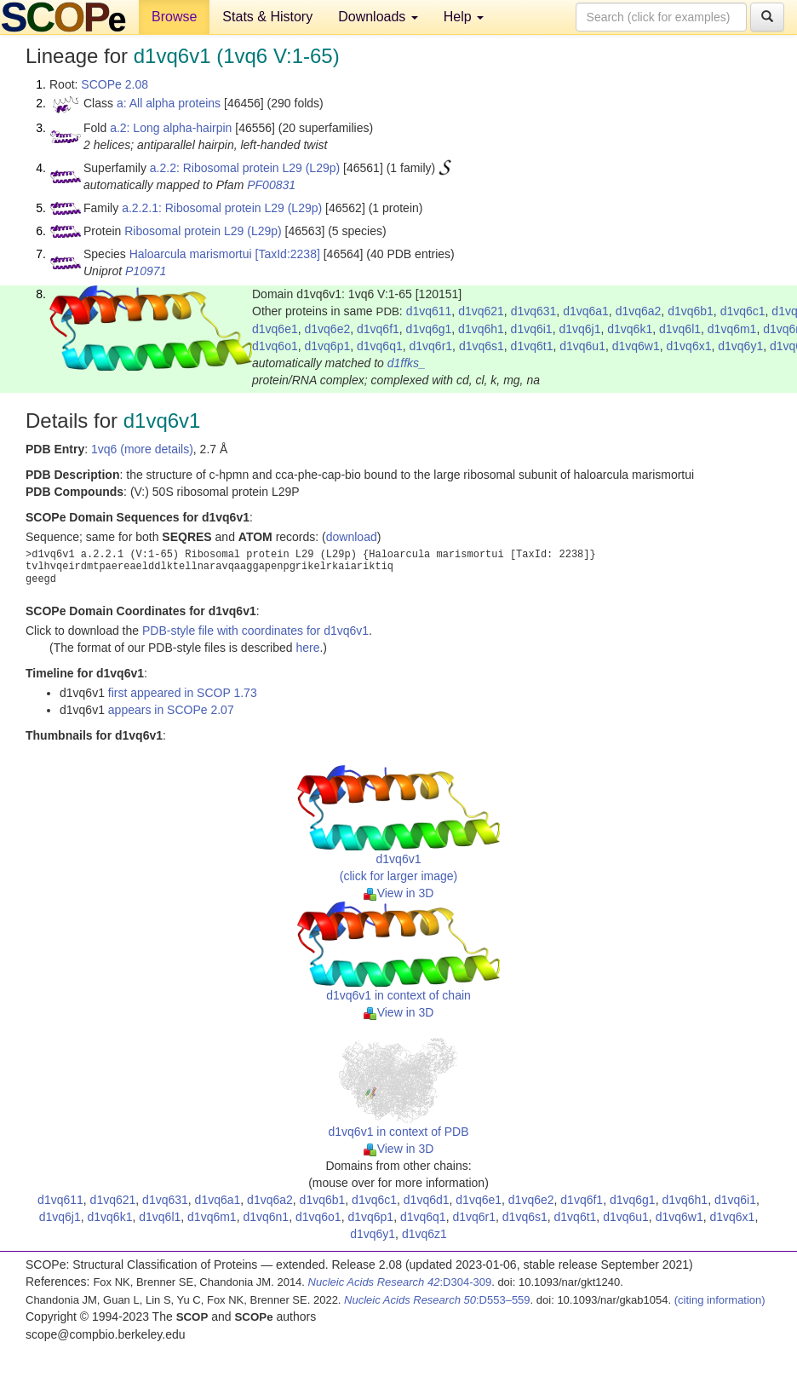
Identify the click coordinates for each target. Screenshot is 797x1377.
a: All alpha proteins (169, 103)
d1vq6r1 (431, 346)
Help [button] (464, 16)
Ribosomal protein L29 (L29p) (202, 231)
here (307, 647)
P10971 (145, 271)
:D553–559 (437, 1299)
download (351, 537)
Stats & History (267, 16)
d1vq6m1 (732, 329)
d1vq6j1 (579, 329)
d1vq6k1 (629, 329)
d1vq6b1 (691, 311)
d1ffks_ (406, 363)
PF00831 (271, 185)
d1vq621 (481, 311)
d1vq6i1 (532, 329)
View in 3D (399, 893)
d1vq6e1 (275, 329)
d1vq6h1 (481, 329)
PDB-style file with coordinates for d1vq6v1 (255, 630)
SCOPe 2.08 (114, 84)
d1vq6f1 (378, 329)
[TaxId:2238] (287, 254)
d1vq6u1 (582, 346)
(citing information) (719, 1299)
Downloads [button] (378, 16)
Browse (174, 16)
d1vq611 (429, 311)
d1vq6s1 (481, 346)
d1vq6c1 (742, 311)
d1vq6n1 (266, 1217)
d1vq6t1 (532, 346)
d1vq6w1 (636, 346)
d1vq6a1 (586, 311)
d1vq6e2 (328, 329)
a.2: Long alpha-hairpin (171, 128)
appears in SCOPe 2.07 (171, 710)
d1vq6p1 (328, 346)
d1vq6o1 (275, 346)
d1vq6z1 (424, 1234)
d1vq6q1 (380, 346)
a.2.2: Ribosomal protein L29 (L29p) (245, 168)
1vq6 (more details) (142, 449)
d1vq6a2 (639, 311)
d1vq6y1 (740, 346)
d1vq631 (534, 311)
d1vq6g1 (429, 329)
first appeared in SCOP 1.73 (182, 693)
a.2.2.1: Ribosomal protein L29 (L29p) (222, 208)
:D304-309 (400, 1282)
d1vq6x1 (689, 346)
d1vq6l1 (680, 329)
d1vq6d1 (427, 1200)
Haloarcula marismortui (190, 254)
